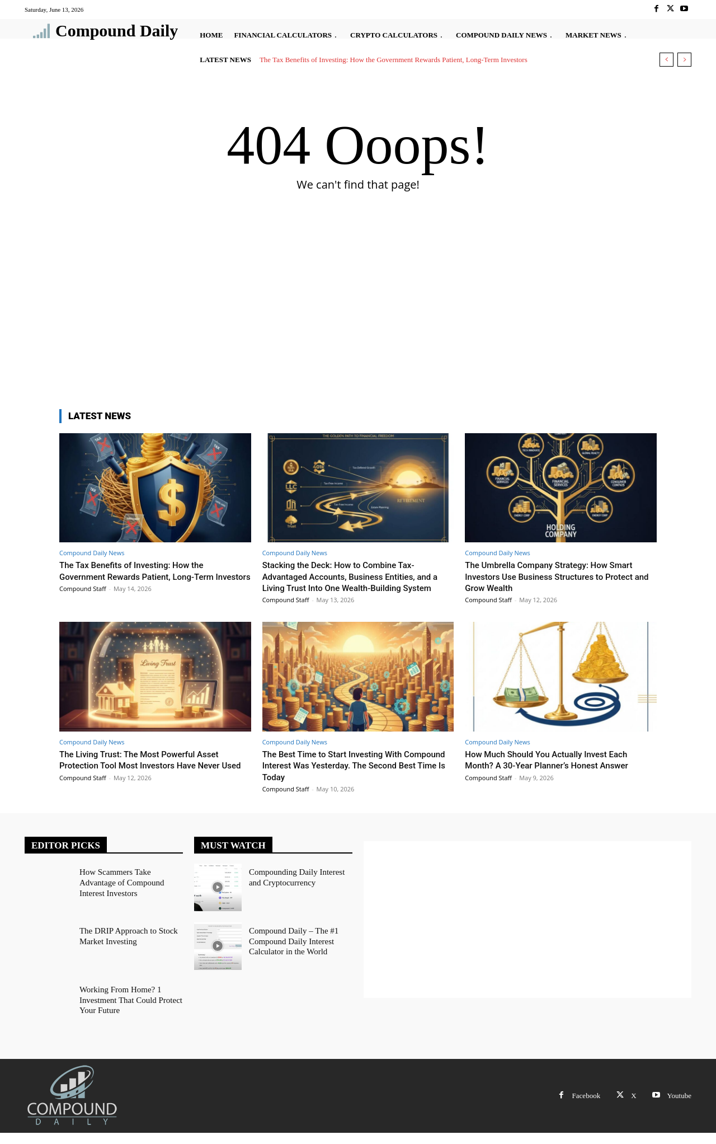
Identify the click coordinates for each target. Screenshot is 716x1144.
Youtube (679, 1107)
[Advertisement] (358, 314)
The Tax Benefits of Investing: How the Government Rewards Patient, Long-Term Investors (393, 59)
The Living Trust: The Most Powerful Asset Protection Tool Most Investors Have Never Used (150, 776)
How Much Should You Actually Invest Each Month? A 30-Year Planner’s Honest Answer (557, 770)
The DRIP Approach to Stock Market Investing (125, 946)
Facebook (586, 1107)
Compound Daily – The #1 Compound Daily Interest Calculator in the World (291, 950)
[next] (684, 60)
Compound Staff (82, 600)
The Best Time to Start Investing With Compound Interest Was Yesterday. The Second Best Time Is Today (346, 776)
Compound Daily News (91, 553)
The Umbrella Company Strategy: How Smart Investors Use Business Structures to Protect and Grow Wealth (560, 576)
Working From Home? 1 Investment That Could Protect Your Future (127, 1009)
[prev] (666, 60)
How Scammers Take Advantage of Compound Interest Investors (130, 887)
